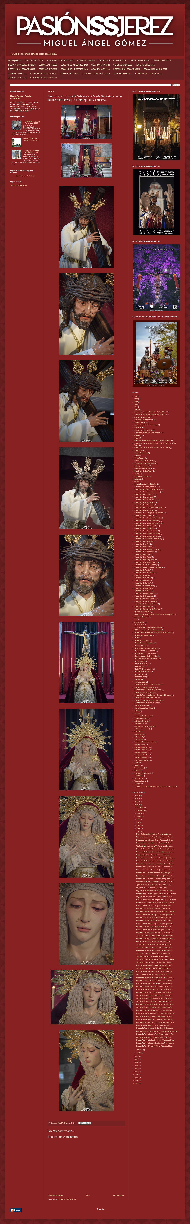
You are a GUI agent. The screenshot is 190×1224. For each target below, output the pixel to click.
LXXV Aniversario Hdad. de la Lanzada (147, 630)
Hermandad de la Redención (144, 528)
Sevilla (136, 763)
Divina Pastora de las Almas (143, 461)
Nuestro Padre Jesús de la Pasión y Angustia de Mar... (154, 992)
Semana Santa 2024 (141, 752)
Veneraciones (139, 768)
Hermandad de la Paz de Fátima (145, 526)
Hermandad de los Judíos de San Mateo (148, 567)
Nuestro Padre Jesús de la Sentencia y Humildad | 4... (154, 926)
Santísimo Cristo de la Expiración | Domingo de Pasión (155, 861)
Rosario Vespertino (140, 718)
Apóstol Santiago (140, 422)
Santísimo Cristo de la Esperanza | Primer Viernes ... (154, 1037)
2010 (136, 396)
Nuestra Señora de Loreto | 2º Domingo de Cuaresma (154, 1028)
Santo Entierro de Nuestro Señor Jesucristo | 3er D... (154, 974)
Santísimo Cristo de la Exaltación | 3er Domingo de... (154, 947)
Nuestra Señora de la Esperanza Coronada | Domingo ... (155, 858)
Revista (137, 711)
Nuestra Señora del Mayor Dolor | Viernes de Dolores (154, 840)
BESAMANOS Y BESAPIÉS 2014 (43, 77)
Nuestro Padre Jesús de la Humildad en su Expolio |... (154, 950)
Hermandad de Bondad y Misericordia (147, 489)
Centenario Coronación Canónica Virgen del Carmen (152, 441)
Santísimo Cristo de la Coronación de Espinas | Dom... (154, 852)
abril (138, 828)
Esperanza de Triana (141, 476)
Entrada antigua (118, 1196)
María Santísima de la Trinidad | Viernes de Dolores (153, 834)
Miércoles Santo (139, 666)
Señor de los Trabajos (141, 760)
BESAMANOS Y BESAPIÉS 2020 (21, 69)
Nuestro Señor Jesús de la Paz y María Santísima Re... (155, 1034)
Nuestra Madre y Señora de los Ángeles (148, 684)
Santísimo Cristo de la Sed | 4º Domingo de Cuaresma (154, 935)
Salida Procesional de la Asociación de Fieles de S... (154, 944)
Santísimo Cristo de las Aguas (144, 742)
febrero (139, 1050)
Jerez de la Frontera (141, 617)
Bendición (137, 428)
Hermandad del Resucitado (143, 596)
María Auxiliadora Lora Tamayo (145, 653)
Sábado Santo (139, 724)
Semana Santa (139, 744)
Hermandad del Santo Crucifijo (144, 599)
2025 (137, 799)
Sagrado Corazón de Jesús (143, 726)
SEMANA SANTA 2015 (122, 73)
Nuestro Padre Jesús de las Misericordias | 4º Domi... (154, 918)
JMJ (135, 619)
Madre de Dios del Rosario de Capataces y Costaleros (152, 633)
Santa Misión (138, 739)
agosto (139, 816)
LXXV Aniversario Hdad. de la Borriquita (148, 627)
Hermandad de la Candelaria (144, 502)
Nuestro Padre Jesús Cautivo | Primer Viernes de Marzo (155, 1040)
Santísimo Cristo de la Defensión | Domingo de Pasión (154, 882)
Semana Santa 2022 (141, 747)
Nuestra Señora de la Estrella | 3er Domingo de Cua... (154, 986)
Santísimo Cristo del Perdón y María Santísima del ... (154, 1016)
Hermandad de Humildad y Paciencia (147, 492)
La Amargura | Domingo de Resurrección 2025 (31, 151)
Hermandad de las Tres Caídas (145, 565)
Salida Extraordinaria (141, 729)
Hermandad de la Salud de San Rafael (147, 539)
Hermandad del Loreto (142, 583)
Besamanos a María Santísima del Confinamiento (153, 941)
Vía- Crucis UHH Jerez (142, 773)
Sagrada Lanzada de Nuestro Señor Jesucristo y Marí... (155, 897)
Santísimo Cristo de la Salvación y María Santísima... (154, 998)
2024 (137, 802)
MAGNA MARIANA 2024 (139, 61)
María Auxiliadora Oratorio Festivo (146, 656)
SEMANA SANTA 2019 (48, 69)
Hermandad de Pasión (142, 570)
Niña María (138, 679)
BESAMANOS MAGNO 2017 (155, 69)
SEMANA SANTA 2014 (17, 77)
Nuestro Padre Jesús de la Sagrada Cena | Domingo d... (155, 879)
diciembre (140, 807)
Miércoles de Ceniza (141, 664)
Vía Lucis (137, 770)
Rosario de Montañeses (142, 716)
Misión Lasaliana (140, 677)
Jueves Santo (139, 622)
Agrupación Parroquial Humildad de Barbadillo (150, 415)
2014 (136, 402)
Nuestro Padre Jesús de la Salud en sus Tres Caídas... (155, 1043)
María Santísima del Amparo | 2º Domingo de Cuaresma (155, 1013)
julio (138, 819)
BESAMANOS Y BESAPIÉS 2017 (43, 73)
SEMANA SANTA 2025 (86, 61)
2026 (137, 796)
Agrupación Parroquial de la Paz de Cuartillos (149, 412)
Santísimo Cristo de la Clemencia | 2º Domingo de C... (154, 995)
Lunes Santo (138, 625)
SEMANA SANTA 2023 (48, 65)
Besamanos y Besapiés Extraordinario (147, 433)
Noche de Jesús (139, 682)
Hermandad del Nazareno (143, 588)
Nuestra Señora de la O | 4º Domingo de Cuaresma (153, 920)
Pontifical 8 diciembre (141, 705)
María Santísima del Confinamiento (146, 658)
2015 (137, 1077)
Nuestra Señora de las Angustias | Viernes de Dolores (154, 837)
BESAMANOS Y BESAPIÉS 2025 (112, 61)
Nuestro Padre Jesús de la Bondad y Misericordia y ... (154, 909)
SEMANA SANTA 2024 (162, 61)
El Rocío (137, 474)
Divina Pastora (139, 458)
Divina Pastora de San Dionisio (145, 463)
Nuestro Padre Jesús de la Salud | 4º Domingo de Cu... (155, 932)
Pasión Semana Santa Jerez (25, 176)
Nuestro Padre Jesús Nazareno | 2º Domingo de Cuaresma (156, 1031)
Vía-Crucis (138, 776)
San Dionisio (138, 734)
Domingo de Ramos (141, 466)
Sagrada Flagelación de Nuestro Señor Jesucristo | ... (154, 855)
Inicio (88, 1196)
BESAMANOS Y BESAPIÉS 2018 (126, 69)
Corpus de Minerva (140, 453)
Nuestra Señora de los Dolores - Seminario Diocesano (152, 695)
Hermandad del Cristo (141, 580)
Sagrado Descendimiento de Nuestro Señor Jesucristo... (155, 891)
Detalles (137, 455)
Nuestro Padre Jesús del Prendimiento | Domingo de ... (155, 873)
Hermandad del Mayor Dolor (144, 586)
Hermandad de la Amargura (143, 494)
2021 (136, 407)
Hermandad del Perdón (142, 591)
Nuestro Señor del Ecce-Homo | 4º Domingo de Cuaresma (156, 894)
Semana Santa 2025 (141, 755)
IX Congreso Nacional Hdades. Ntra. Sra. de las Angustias (154, 614)
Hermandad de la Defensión (143, 510)
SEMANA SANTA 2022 (100, 65)
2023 (137, 805)
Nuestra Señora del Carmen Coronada (147, 700)
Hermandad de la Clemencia (144, 505)
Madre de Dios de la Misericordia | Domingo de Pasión (154, 870)
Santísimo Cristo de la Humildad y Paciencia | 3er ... (154, 953)
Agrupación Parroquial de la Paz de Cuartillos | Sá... (154, 885)
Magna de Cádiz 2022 (141, 640)
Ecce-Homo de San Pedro (143, 471)
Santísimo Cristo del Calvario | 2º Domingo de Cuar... (154, 1001)
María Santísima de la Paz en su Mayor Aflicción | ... (154, 1025)
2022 (137, 1056)
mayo (139, 825)
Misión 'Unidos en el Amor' (143, 669)
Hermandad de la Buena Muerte (145, 500)
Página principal (14, 61)
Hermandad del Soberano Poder (145, 604)
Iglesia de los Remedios (142, 612)
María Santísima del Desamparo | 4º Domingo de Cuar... (155, 915)
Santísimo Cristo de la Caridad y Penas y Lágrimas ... (154, 968)
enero (139, 1053)
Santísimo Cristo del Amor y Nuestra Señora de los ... (154, 962)
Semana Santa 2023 (141, 750)
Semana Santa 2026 (141, 757)
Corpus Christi (139, 450)
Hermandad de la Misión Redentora (146, 521)
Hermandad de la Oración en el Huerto (147, 523)
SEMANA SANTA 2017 (17, 73)
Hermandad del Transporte (143, 606)
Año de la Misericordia (142, 417)
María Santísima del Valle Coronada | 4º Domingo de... (155, 930)
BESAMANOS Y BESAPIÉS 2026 (60, 61)
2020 (137, 1062)
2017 (137, 1071)
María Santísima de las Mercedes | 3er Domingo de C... (155, 989)
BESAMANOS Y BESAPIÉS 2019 (74, 69)
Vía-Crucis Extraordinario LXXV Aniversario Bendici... (154, 846)
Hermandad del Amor (141, 575)
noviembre (140, 810)
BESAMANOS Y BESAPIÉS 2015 (148, 73)
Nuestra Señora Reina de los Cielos (146, 703)
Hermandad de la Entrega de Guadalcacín (148, 513)
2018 (137, 1068)
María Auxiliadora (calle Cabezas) (145, 648)
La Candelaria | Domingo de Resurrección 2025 (31, 122)
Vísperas (137, 783)
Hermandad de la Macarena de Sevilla (147, 518)
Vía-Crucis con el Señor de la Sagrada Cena (151, 888)
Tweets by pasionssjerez (18, 185)
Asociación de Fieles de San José (145, 425)
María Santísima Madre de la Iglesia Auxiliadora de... (154, 906)
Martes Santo (138, 661)
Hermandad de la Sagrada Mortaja (146, 536)
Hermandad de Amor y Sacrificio (145, 487)
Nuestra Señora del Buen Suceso (145, 698)
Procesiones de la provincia (143, 708)
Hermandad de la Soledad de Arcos (146, 549)
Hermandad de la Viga (142, 554)
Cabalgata (137, 435)
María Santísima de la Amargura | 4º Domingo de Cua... (155, 924)
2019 (137, 1065)
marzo (139, 831)
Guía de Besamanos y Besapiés (145, 484)
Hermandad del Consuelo (143, 578)
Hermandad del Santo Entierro (144, 601)
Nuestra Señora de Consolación (145, 687)
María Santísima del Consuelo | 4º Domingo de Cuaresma (156, 900)
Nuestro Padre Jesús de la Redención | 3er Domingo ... (155, 977)
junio (138, 822)
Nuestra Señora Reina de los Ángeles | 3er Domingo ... (155, 980)
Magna (136, 638)
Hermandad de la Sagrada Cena (145, 531)
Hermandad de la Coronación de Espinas (148, 507)
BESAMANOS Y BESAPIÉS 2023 (74, 65)
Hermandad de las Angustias (144, 560)
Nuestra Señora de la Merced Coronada (148, 690)
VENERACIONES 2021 (145, 65)
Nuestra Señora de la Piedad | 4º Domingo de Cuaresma (155, 912)
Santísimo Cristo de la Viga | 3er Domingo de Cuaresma (155, 959)
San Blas (137, 731)
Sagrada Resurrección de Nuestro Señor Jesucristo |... (155, 956)
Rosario (137, 713)
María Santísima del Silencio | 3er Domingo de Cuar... (154, 971)
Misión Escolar (139, 674)
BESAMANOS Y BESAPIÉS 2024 (21, 65)
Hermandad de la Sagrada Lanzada (146, 534)
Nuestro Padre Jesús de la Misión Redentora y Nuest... (155, 864)
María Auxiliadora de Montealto (145, 651)
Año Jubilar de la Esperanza (144, 420)
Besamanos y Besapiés (142, 430)
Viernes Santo (139, 778)
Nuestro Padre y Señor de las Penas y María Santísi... (154, 867)
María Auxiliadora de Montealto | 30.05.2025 (30, 139)
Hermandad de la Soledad (143, 547)
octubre (139, 813)
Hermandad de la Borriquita (143, 497)
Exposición (138, 479)
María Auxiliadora (140, 646)
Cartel (136, 438)
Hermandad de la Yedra (142, 557)
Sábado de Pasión (140, 721)
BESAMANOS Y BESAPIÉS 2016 (96, 73)
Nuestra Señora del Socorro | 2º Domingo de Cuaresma (155, 1022)
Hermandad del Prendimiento (144, 593)
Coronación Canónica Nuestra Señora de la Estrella (152, 448)
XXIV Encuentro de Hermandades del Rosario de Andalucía (154, 786)
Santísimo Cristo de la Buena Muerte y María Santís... (154, 1007)
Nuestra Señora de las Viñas (144, 692)
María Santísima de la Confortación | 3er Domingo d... (154, 983)
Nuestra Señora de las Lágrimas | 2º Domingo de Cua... (155, 1010)
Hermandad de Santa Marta (143, 573)
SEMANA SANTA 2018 (100, 69)
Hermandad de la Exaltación (144, 515)
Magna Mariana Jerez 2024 (143, 643)
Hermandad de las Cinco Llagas (145, 562)
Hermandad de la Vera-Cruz (143, 552)
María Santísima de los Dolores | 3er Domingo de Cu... (155, 965)
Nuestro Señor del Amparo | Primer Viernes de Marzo (154, 1046)
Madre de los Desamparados (144, 635)
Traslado (137, 765)
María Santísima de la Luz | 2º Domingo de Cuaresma (154, 1019)
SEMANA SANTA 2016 (70, 73)
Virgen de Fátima (140, 781)
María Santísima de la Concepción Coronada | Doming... (155, 849)
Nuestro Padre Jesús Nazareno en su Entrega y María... (155, 938)
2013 (136, 399)
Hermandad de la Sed (141, 544)
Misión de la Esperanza (142, 671)
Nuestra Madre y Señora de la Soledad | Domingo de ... (155, 876)
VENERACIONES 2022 (122, 65)
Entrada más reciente (55, 1196)
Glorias (136, 481)
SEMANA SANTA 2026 (34, 61)
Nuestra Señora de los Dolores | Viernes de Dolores (154, 843)
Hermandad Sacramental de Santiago (147, 609)
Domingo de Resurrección (143, 468)
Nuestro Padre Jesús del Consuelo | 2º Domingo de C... (155, 1004)
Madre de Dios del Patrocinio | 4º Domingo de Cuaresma (155, 903)
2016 (136, 404)
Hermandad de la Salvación (143, 541)
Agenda (137, 409)
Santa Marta (138, 737)
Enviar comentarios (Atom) (67, 1199)
